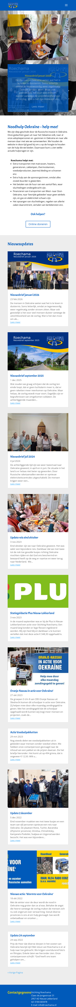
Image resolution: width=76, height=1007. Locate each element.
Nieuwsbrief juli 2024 (22, 457)
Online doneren (38, 224)
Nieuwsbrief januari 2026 (38, 78)
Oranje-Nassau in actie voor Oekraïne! (31, 691)
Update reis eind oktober (24, 537)
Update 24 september (22, 935)
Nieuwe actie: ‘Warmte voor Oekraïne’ (31, 894)
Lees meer (38, 109)
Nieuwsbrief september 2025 (27, 376)
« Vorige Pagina (15, 972)
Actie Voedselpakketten (24, 732)
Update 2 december (21, 813)
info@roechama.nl (47, 1005)
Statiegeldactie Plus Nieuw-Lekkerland (32, 613)
